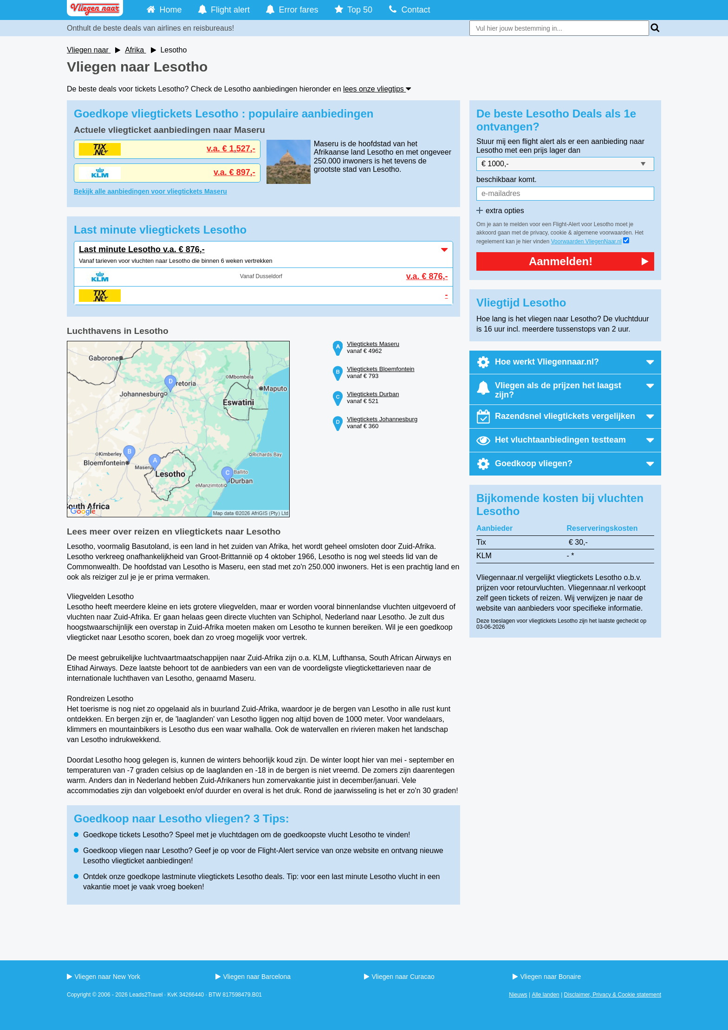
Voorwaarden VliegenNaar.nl (586, 241)
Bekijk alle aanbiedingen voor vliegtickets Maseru (150, 191)
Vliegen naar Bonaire (547, 976)
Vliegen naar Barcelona (253, 976)
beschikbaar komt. (506, 179)
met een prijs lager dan (542, 150)
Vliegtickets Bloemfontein (380, 368)
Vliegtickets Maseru (373, 343)
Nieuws (518, 994)
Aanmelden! (589, 261)
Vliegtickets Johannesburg (382, 419)
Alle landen (545, 994)
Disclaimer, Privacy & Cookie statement (612, 994)
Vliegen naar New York (103, 976)
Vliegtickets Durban (373, 394)
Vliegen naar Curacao (399, 976)
